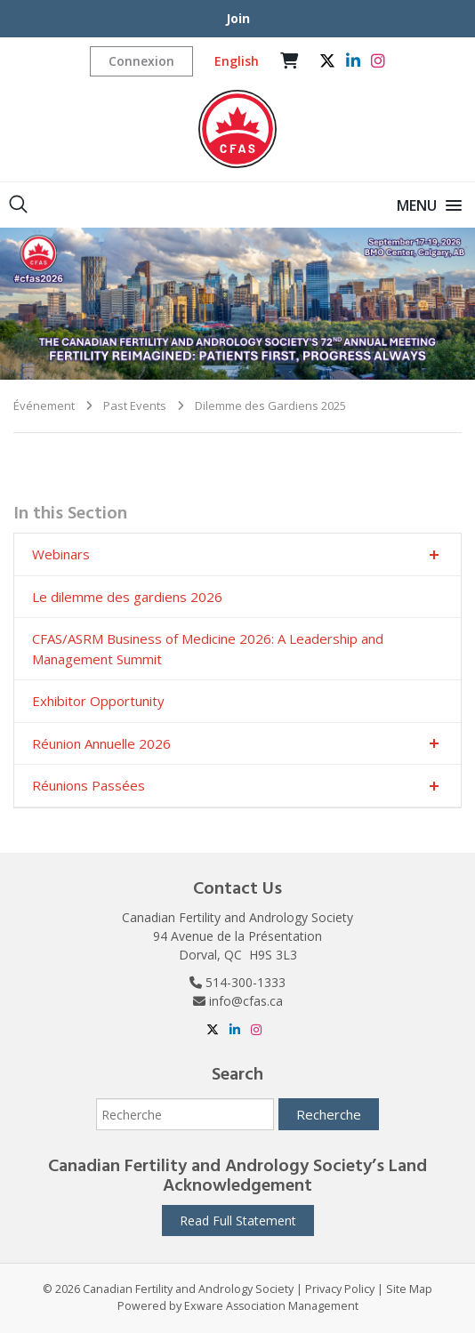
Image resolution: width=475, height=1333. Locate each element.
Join (238, 18)
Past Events (134, 405)
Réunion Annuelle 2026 (101, 743)
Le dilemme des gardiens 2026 (127, 597)
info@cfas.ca (246, 1000)
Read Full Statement (238, 1220)
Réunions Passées (88, 785)
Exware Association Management (271, 1305)
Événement (44, 405)
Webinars (61, 554)
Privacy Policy (339, 1289)
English (236, 60)
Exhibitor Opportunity (98, 701)
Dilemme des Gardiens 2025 (270, 405)
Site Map (409, 1289)
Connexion (141, 60)
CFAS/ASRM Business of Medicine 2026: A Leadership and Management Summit (207, 649)
